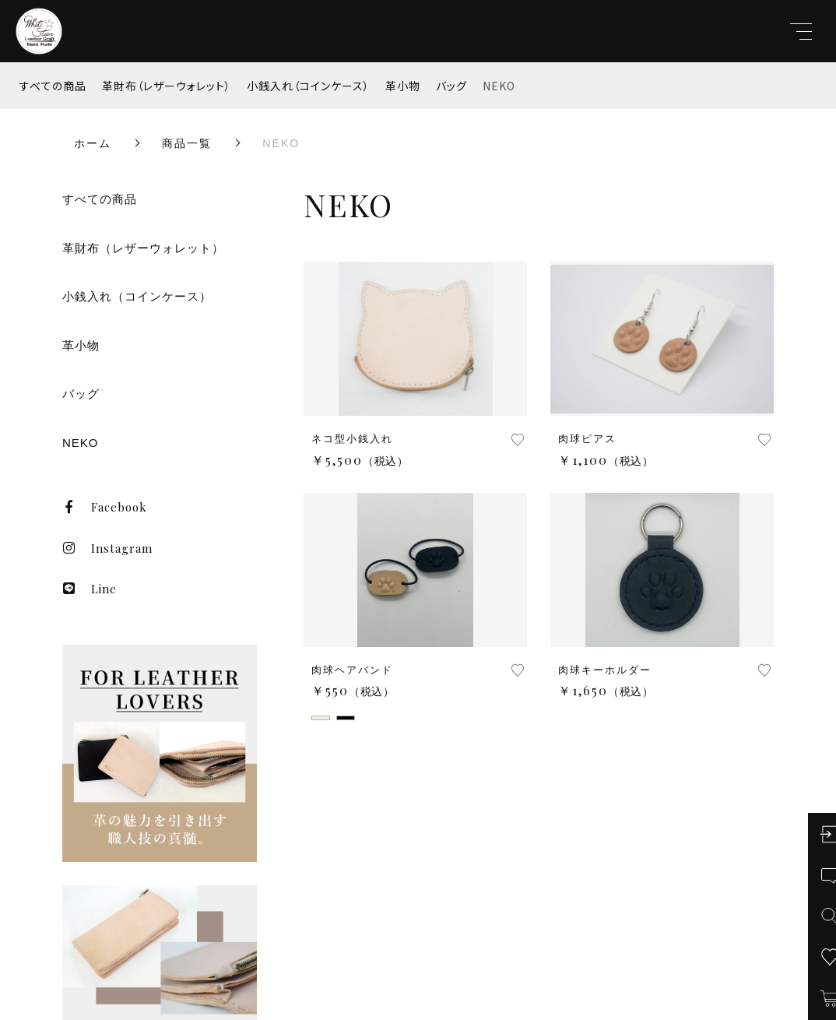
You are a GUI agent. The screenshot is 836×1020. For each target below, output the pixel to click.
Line (89, 588)
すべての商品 (52, 85)
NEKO (499, 85)
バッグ (451, 85)
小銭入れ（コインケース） (308, 85)
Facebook (104, 507)
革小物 (402, 85)
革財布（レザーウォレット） (166, 85)
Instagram (107, 548)
